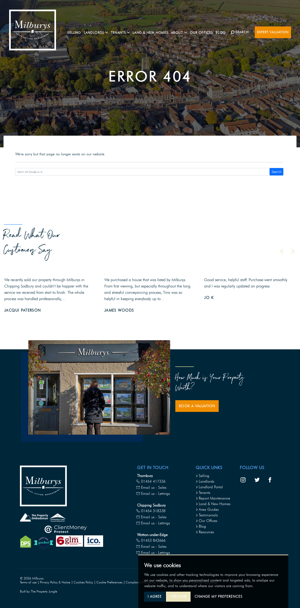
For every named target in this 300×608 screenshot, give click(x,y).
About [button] (181, 32)
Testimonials (207, 515)
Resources (205, 532)
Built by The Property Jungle (38, 591)
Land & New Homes (153, 32)
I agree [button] (155, 596)
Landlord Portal (209, 487)
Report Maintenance (213, 498)
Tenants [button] (122, 32)
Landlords (205, 481)
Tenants (203, 492)
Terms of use (28, 582)
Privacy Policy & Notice (55, 582)
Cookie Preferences (109, 582)
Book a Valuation (197, 406)
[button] (281, 251)
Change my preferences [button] (218, 596)
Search (276, 172)
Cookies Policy (83, 582)
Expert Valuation (273, 32)
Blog (223, 32)
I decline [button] (178, 596)
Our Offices (203, 32)
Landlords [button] (98, 32)
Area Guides (207, 509)
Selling (76, 32)
